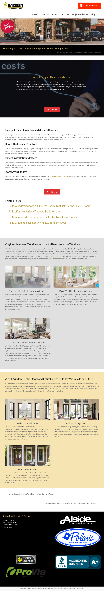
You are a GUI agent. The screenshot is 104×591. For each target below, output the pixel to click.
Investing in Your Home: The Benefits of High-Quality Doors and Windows (71, 503)
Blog (93, 14)
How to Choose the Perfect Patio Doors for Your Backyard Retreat (30, 494)
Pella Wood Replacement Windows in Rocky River (37, 222)
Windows (45, 14)
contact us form (55, 256)
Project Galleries (80, 14)
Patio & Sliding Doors (76, 423)
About (34, 14)
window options (88, 135)
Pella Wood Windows (27, 423)
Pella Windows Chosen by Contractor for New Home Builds (42, 217)
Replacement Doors (28, 469)
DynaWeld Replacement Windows (76, 291)
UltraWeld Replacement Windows (28, 342)
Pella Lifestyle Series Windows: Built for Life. (34, 211)
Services (65, 14)
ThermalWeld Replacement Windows (27, 291)
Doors (55, 14)
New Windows (61, 52)
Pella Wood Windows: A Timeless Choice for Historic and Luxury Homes (49, 206)
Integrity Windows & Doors (59, 176)
